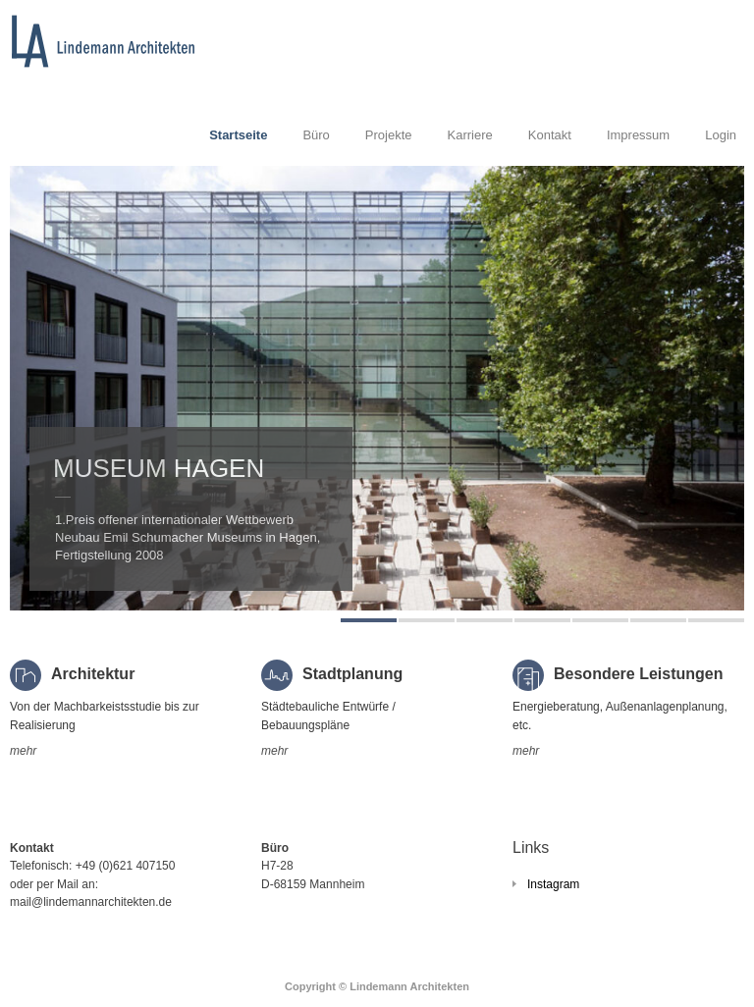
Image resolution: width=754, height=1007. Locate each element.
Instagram (553, 884)
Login (720, 135)
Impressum (638, 135)
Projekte (388, 135)
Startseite (238, 135)
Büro (315, 135)
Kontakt (549, 135)
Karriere (470, 135)
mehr (23, 751)
